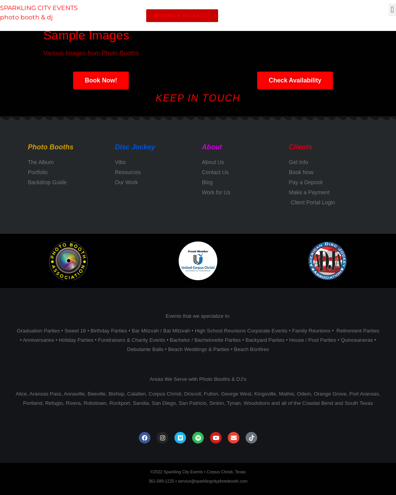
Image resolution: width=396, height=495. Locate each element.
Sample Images (86, 35)
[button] (392, 9)
